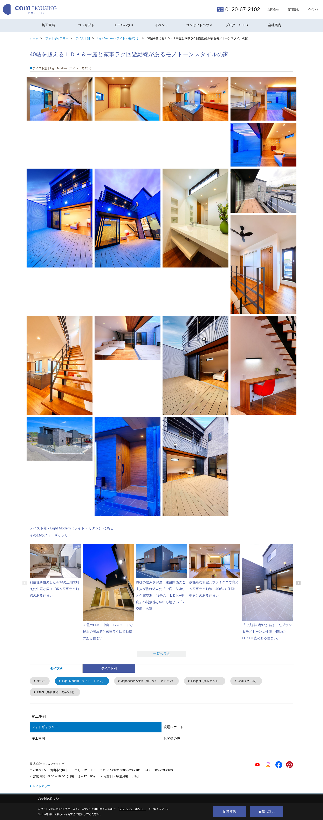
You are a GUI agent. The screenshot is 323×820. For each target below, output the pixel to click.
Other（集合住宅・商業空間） (58, 692)
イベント (313, 9)
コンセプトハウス (199, 25)
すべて (42, 681)
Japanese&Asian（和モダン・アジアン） (154, 681)
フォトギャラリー (45, 727)
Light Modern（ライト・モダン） (86, 681)
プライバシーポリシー (132, 809)
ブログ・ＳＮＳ (236, 25)
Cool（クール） (259, 681)
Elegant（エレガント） (216, 681)
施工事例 (38, 739)
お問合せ (273, 9)
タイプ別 (56, 668)
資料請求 (293, 9)
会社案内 (274, 25)
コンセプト (86, 25)
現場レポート (173, 727)
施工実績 (48, 25)
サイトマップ (41, 786)
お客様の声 (172, 739)
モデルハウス (124, 25)
